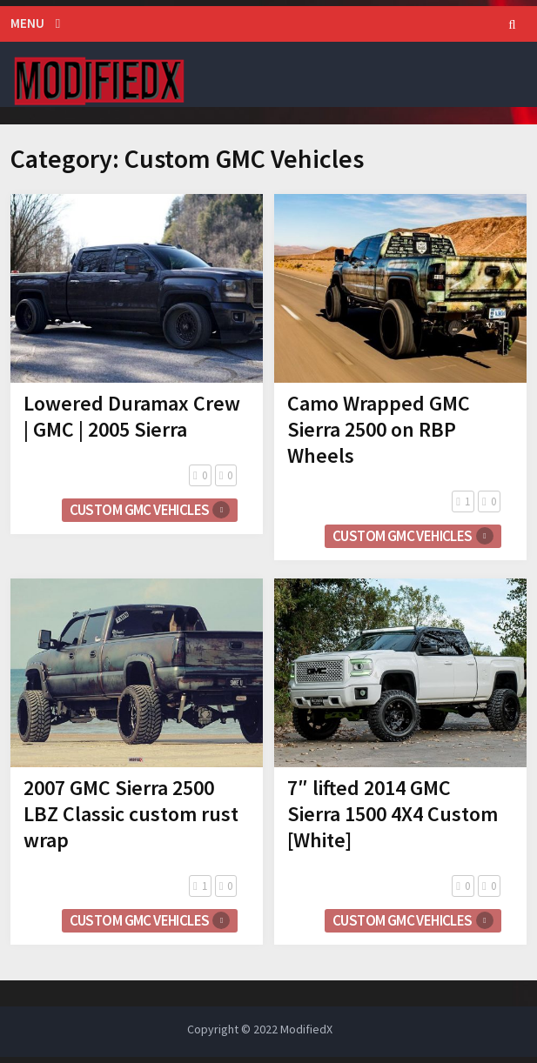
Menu (27, 23)
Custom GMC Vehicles (140, 509)
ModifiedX (306, 1029)
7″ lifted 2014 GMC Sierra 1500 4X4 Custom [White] (392, 813)
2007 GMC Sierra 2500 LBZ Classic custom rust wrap (130, 813)
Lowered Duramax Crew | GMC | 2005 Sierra (131, 416)
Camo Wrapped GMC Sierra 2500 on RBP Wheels (378, 429)
